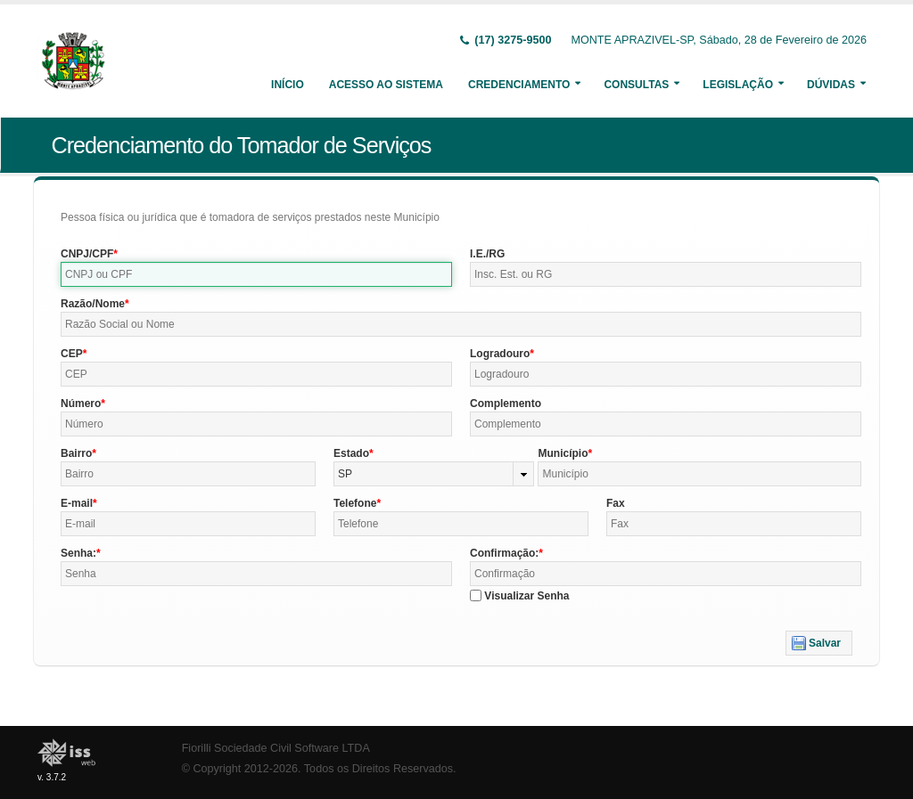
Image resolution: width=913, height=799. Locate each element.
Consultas (636, 84)
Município (563, 453)
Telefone (354, 503)
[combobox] (434, 473)
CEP (72, 353)
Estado (351, 453)
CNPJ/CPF (87, 254)
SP (345, 474)
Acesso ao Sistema (386, 84)
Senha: (78, 553)
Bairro (76, 453)
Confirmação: (504, 553)
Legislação (738, 84)
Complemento (505, 403)
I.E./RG (487, 254)
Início (287, 84)
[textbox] (256, 274)
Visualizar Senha (526, 596)
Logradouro (500, 353)
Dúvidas (831, 84)
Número (81, 403)
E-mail (77, 503)
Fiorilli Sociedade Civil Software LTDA (276, 748)
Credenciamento (519, 84)
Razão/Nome (93, 304)
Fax (615, 503)
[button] (819, 643)
